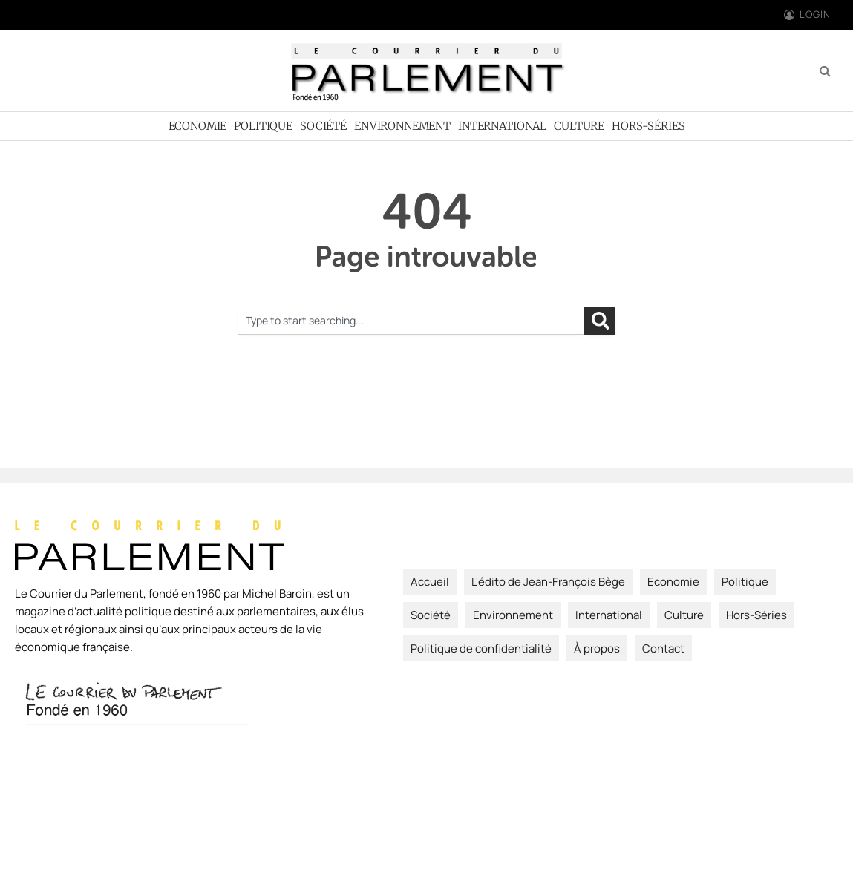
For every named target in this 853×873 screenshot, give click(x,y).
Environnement (402, 126)
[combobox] (411, 321)
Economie (198, 126)
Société (323, 126)
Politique (263, 126)
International (502, 126)
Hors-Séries (648, 126)
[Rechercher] (599, 321)
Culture (579, 126)
